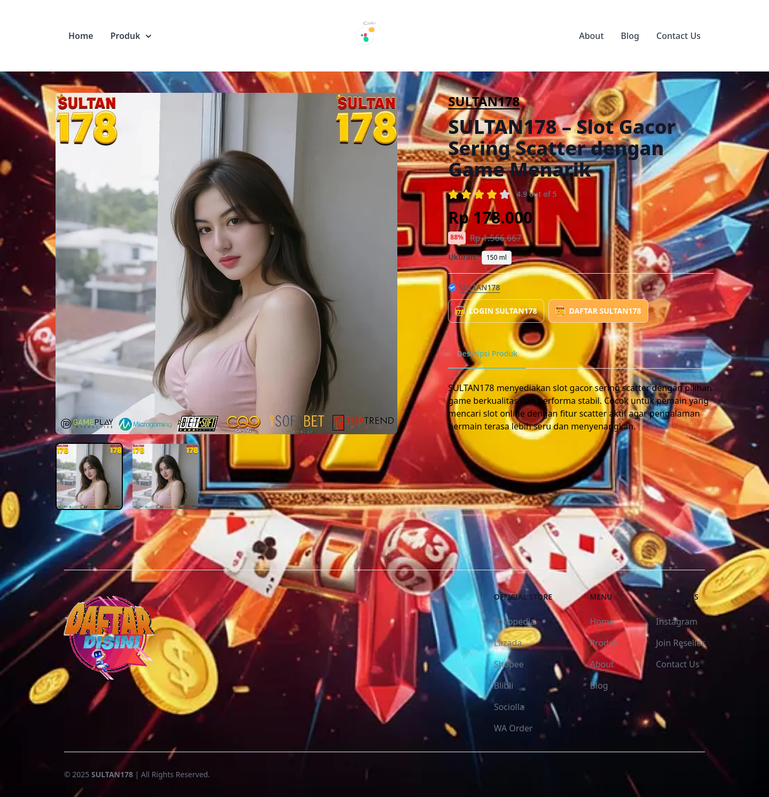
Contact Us (678, 36)
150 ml (496, 257)
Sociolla (509, 707)
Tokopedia (515, 621)
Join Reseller (680, 643)
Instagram (676, 621)
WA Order (513, 728)
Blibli (504, 685)
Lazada (508, 643)
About (591, 36)
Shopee (509, 664)
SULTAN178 (484, 101)
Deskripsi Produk (487, 353)
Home (80, 36)
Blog (630, 36)
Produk (131, 36)
